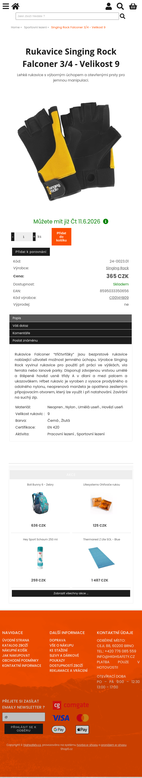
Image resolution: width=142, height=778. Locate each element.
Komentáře (21, 333)
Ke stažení (59, 650)
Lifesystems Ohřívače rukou (101, 484)
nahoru (135, 771)
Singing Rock (117, 268)
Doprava (58, 640)
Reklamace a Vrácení (69, 670)
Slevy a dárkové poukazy (64, 658)
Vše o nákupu (62, 645)
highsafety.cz (32, 745)
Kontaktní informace (21, 665)
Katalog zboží (15, 645)
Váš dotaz (20, 325)
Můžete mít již (71, 221)
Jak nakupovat (16, 655)
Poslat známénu (25, 340)
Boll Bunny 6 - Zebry (40, 484)
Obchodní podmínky (20, 660)
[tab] (70, 314)
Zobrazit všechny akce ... (71, 593)
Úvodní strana (15, 640)
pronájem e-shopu (114, 745)
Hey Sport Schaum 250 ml (40, 539)
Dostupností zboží (66, 665)
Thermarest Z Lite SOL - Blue (101, 539)
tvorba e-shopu (87, 745)
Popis (17, 318)
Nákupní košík (15, 650)
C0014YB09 (119, 297)
